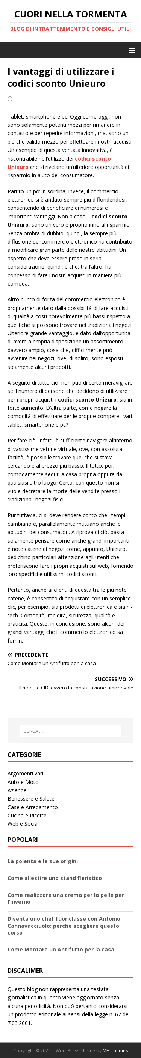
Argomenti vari (25, 773)
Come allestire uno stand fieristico (55, 878)
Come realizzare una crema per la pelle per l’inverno (66, 898)
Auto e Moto (23, 782)
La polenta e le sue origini (43, 861)
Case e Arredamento (33, 807)
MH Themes (115, 1050)
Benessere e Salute (31, 798)
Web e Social (23, 823)
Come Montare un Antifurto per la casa (61, 949)
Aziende (17, 790)
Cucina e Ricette (27, 815)
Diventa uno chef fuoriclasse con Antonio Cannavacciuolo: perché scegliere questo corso (64, 925)
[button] (130, 49)
